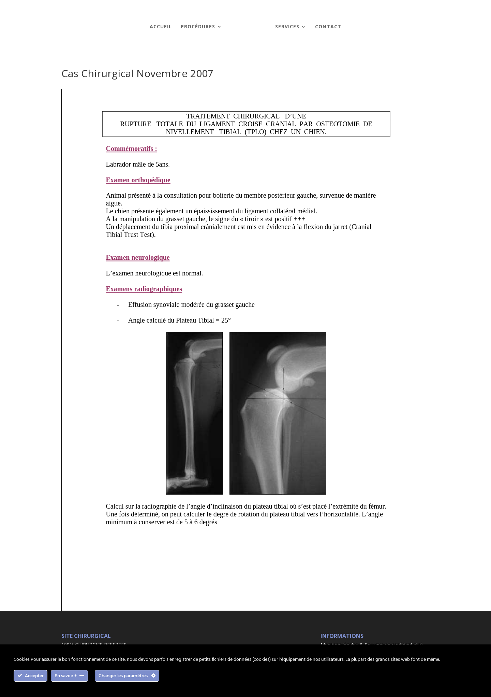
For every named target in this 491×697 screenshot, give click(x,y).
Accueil (161, 27)
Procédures (198, 27)
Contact (328, 27)
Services (287, 27)
